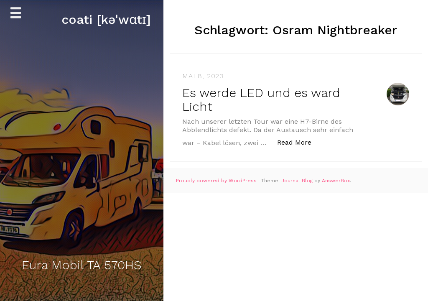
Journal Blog (297, 181)
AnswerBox (336, 181)
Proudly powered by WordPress (217, 181)
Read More (298, 142)
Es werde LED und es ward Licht (261, 99)
